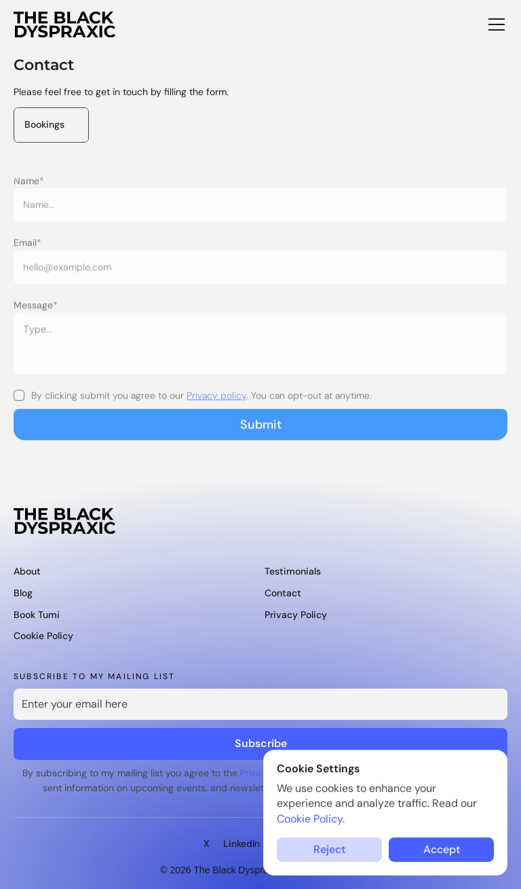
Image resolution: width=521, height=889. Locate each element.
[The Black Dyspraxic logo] (64, 24)
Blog (23, 593)
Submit (261, 431)
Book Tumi (37, 615)
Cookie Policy (310, 819)
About (27, 571)
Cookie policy (43, 636)
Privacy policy (216, 403)
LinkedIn (241, 843)
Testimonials (293, 571)
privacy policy (296, 615)
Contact (283, 593)
